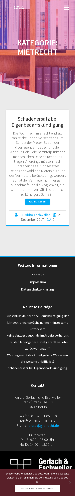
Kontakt (37, 274)
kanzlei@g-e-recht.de (43, 425)
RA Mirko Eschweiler (34, 215)
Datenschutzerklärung (37, 289)
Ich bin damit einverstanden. (37, 488)
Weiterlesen (37, 201)
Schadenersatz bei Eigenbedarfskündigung (37, 121)
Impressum (37, 282)
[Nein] (70, 482)
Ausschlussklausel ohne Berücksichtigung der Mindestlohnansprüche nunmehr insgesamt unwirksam (38, 322)
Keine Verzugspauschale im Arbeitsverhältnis (37, 335)
